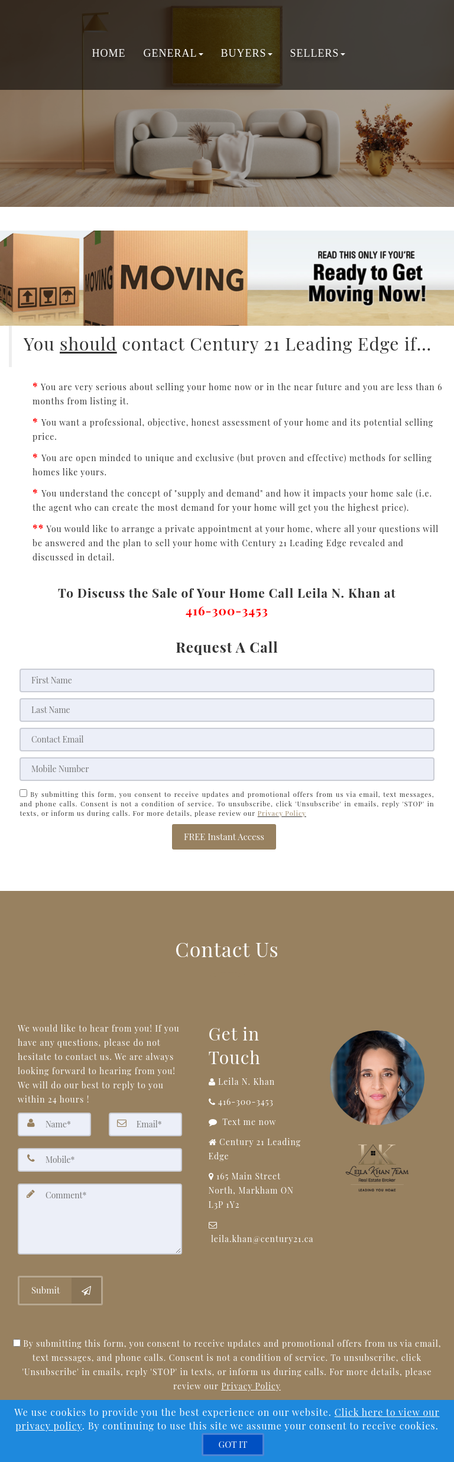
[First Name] (227, 680)
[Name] (54, 1124)
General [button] (173, 53)
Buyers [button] (246, 53)
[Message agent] (259, 1122)
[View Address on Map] (259, 1190)
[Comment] (100, 1219)
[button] (224, 837)
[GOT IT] (233, 1444)
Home (108, 53)
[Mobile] (227, 769)
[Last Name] (227, 710)
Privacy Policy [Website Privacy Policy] (282, 813)
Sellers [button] (317, 53)
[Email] (227, 739)
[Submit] (60, 1290)
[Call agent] (259, 1082)
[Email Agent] (259, 1232)
